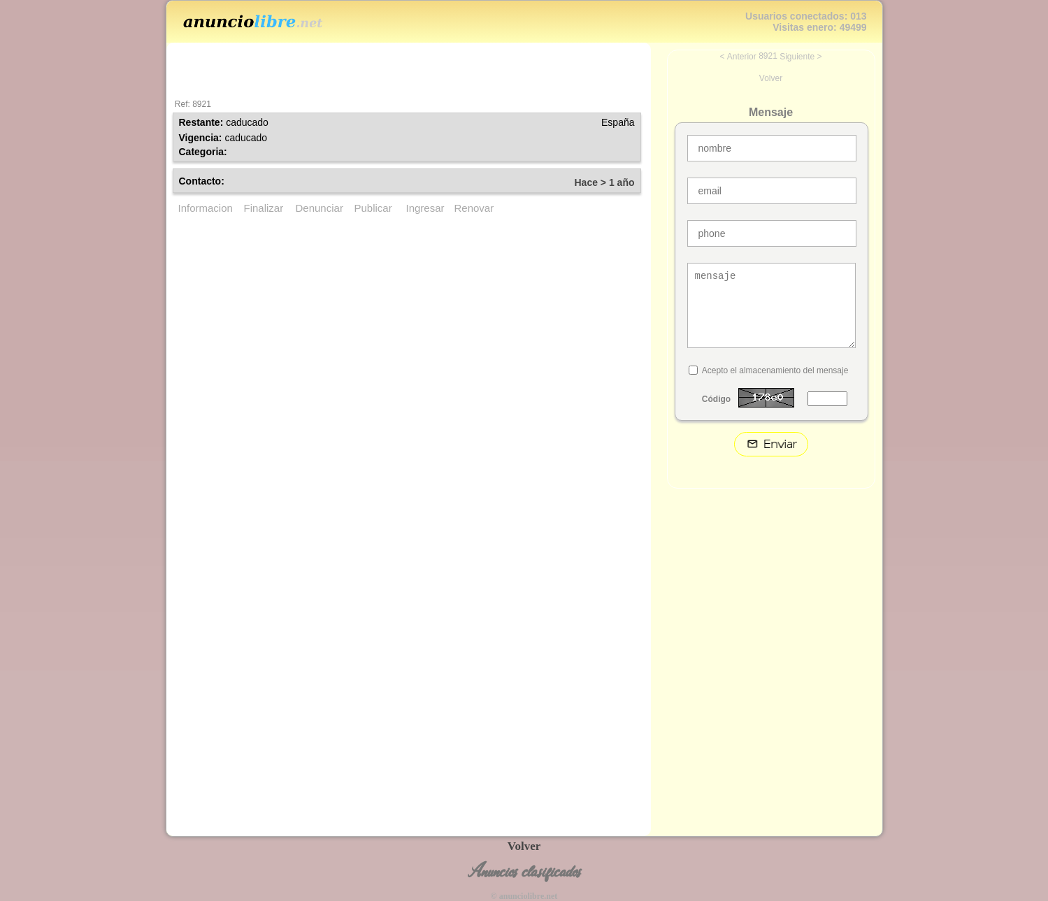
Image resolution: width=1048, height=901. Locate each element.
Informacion (205, 208)
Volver (770, 78)
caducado (247, 122)
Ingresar (425, 208)
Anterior (741, 57)
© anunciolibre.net (524, 896)
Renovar (474, 208)
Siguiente (797, 57)
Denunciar (319, 208)
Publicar (373, 208)
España (617, 122)
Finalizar (264, 208)
